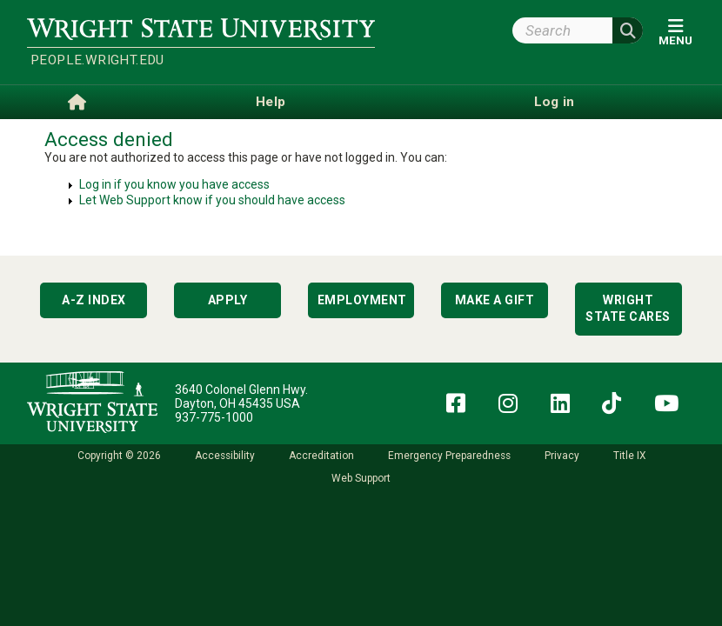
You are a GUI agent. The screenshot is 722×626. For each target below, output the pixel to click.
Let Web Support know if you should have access (212, 200)
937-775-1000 (214, 417)
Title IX (629, 456)
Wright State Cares (628, 308)
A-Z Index (94, 300)
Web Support (361, 478)
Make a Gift (495, 300)
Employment (362, 300)
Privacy (562, 456)
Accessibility (225, 456)
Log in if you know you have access (174, 184)
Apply (228, 300)
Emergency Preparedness (449, 456)
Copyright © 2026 (119, 456)
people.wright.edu (97, 60)
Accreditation (321, 456)
